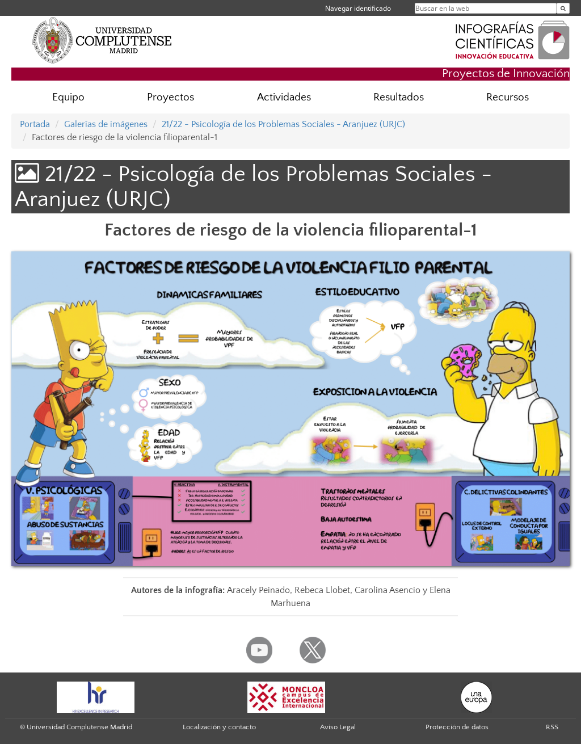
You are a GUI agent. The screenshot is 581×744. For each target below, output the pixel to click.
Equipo (68, 97)
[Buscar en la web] (563, 8)
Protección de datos (457, 727)
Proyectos (170, 97)
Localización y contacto (219, 727)
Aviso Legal (338, 727)
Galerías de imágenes (106, 124)
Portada (35, 124)
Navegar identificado (358, 8)
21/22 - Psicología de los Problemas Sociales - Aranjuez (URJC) (283, 124)
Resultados (398, 97)
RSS (552, 727)
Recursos (507, 97)
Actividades (284, 97)
